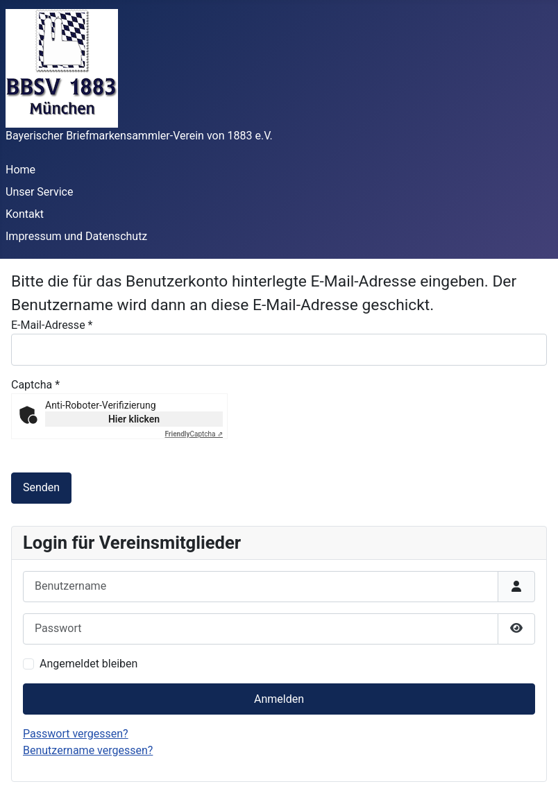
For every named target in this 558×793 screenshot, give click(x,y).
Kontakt (25, 214)
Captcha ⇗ (194, 434)
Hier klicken (134, 419)
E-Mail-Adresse (51, 325)
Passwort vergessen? (75, 733)
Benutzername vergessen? (88, 750)
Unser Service (39, 191)
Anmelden (279, 699)
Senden (41, 487)
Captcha (35, 384)
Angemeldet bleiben (88, 663)
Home (20, 169)
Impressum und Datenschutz (76, 236)
